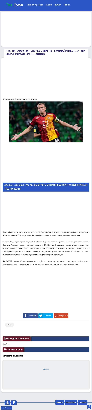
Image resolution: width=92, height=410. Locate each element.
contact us (82, 402)
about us (60, 402)
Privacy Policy (71, 402)
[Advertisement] (46, 29)
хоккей (49, 5)
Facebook (30, 315)
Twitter (45, 315)
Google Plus (61, 315)
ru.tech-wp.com (6, 408)
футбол (58, 5)
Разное (67, 5)
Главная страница (35, 5)
